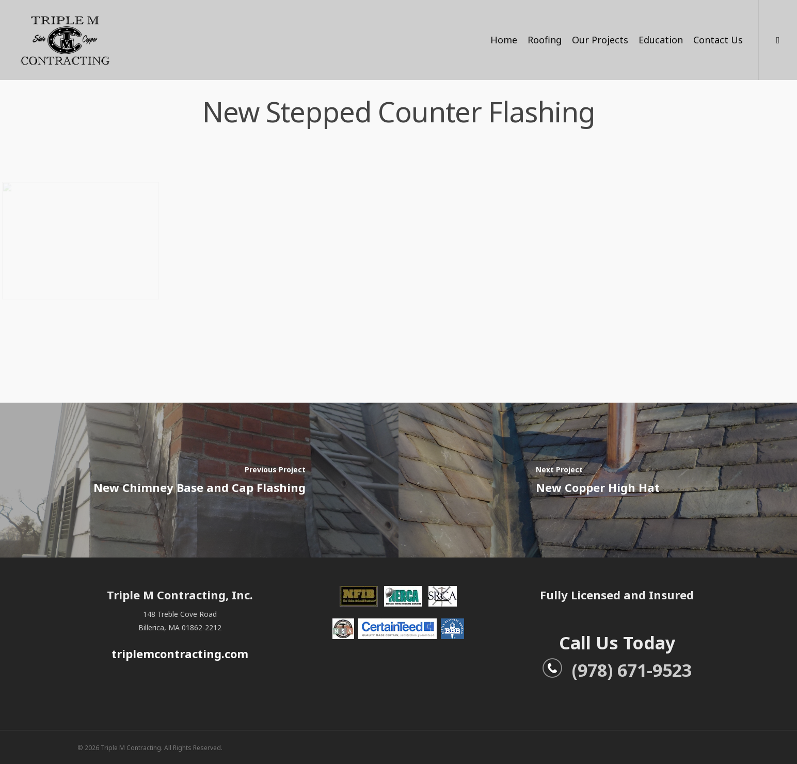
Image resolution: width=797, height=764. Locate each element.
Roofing (545, 40)
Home (503, 40)
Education (661, 40)
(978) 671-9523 (617, 670)
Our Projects (600, 40)
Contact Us (718, 40)
